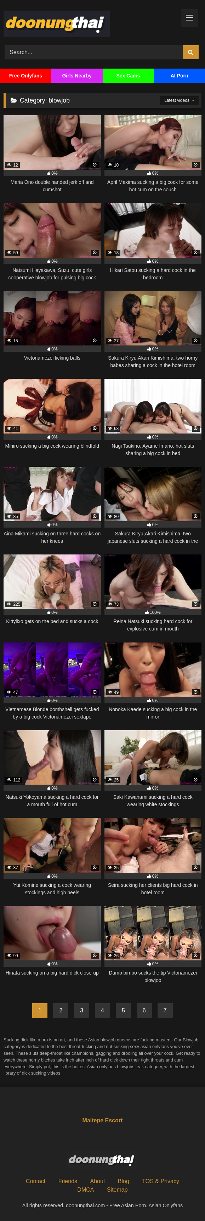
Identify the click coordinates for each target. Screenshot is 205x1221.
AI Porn (179, 76)
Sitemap (117, 1190)
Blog (123, 1181)
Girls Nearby (76, 76)
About (97, 1181)
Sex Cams (128, 76)
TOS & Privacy (160, 1181)
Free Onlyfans (25, 76)
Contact (35, 1181)
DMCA (85, 1190)
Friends (67, 1181)
